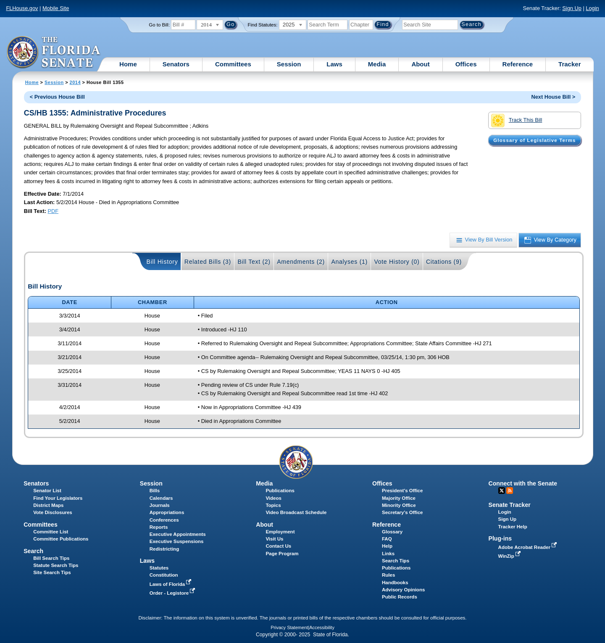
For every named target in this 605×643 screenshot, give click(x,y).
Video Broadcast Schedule (296, 512)
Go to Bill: (159, 24)
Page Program (282, 553)
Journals (160, 505)
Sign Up (571, 8)
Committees (233, 64)
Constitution (164, 574)
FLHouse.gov (22, 8)
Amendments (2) (301, 261)
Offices (466, 64)
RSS (509, 490)
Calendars (161, 498)
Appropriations (167, 512)
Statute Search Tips (55, 565)
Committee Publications (60, 538)
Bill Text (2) (253, 261)
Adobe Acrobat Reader (528, 547)
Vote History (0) (396, 261)
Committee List (50, 531)
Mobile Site (55, 8)
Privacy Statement (289, 627)
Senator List (47, 490)
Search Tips (395, 560)
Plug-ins (500, 538)
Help (387, 546)
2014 (75, 82)
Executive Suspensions (177, 541)
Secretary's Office (402, 512)
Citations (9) (444, 261)
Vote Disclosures (52, 512)
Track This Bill (516, 120)
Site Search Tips (52, 572)
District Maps (48, 505)
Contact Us (278, 546)
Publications (280, 490)
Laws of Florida (171, 584)
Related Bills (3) (207, 261)
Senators (176, 64)
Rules (388, 574)
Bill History (162, 261)
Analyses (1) (349, 261)
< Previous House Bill (57, 97)
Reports (159, 527)
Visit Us (274, 538)
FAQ (387, 538)
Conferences (164, 519)
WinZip (510, 556)
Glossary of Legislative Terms (534, 140)
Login (592, 8)
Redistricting (164, 548)
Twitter (501, 490)
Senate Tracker (510, 504)
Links (388, 553)
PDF (53, 211)
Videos (273, 498)
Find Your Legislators (57, 498)
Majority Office (399, 498)
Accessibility (321, 627)
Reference (517, 64)
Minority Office (399, 505)
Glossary (392, 531)
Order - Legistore (173, 593)
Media (377, 64)
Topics (273, 505)
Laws (334, 64)
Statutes (159, 567)
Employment (280, 531)
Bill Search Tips (51, 558)
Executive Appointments (178, 534)
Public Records (399, 596)
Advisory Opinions (403, 589)
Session (289, 64)
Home (128, 64)
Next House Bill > (553, 97)
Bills (155, 490)
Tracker (569, 64)
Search (33, 551)
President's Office (402, 490)
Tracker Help (512, 526)
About (420, 64)
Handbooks (395, 582)
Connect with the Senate (523, 483)
